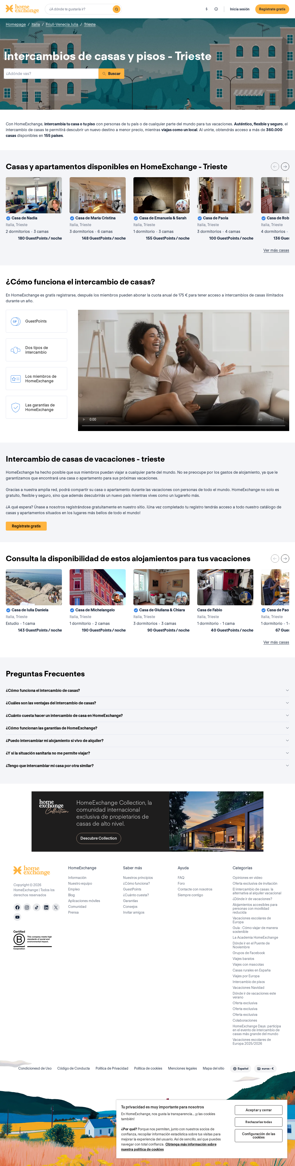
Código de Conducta (73, 1068)
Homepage (16, 24)
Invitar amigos (133, 912)
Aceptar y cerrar (259, 1110)
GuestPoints (132, 889)
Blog (71, 895)
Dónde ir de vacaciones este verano (254, 995)
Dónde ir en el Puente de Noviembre (251, 945)
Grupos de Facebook (249, 953)
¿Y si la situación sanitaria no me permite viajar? (147, 753)
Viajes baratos (243, 959)
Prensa (73, 912)
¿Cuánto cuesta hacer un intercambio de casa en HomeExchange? (147, 715)
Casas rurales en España (252, 970)
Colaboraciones (245, 1020)
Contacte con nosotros (195, 889)
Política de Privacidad (112, 1068)
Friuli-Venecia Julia (62, 24)
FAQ (181, 878)
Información (77, 878)
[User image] (54, 205)
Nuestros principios (138, 878)
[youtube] (17, 917)
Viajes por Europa (246, 976)
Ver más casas (276, 250)
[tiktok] (36, 907)
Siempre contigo (190, 895)
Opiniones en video (247, 878)
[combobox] (83, 9)
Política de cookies (148, 1068)
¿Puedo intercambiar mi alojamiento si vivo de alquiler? (147, 740)
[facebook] (17, 907)
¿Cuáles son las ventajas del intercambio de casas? (147, 703)
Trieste (90, 24)
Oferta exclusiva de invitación (255, 883)
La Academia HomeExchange (255, 937)
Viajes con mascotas (248, 964)
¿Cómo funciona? (136, 883)
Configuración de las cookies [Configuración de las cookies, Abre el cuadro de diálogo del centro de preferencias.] (258, 1135)
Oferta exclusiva (245, 1003)
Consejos (130, 907)
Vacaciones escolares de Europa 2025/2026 (252, 1041)
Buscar (111, 73)
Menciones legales (182, 1068)
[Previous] (275, 166)
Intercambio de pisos (249, 982)
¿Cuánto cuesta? (136, 895)
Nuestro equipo (80, 883)
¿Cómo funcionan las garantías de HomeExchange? (147, 728)
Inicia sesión (239, 9)
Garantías (130, 901)
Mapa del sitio (213, 1068)
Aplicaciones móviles (84, 901)
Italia (36, 24)
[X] (56, 907)
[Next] (285, 166)
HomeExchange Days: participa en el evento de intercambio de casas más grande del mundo (257, 1030)
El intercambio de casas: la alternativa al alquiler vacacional (257, 891)
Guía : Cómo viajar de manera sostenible (255, 930)
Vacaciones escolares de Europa (252, 920)
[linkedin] (46, 907)
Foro (181, 883)
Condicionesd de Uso (35, 1068)
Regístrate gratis (272, 9)
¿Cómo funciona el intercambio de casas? (147, 690)
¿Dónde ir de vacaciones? (252, 899)
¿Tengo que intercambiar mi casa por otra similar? (147, 765)
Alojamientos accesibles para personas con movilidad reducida (255, 908)
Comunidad (77, 907)
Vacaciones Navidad (248, 988)
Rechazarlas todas (258, 1122)
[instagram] (27, 907)
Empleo (74, 889)
